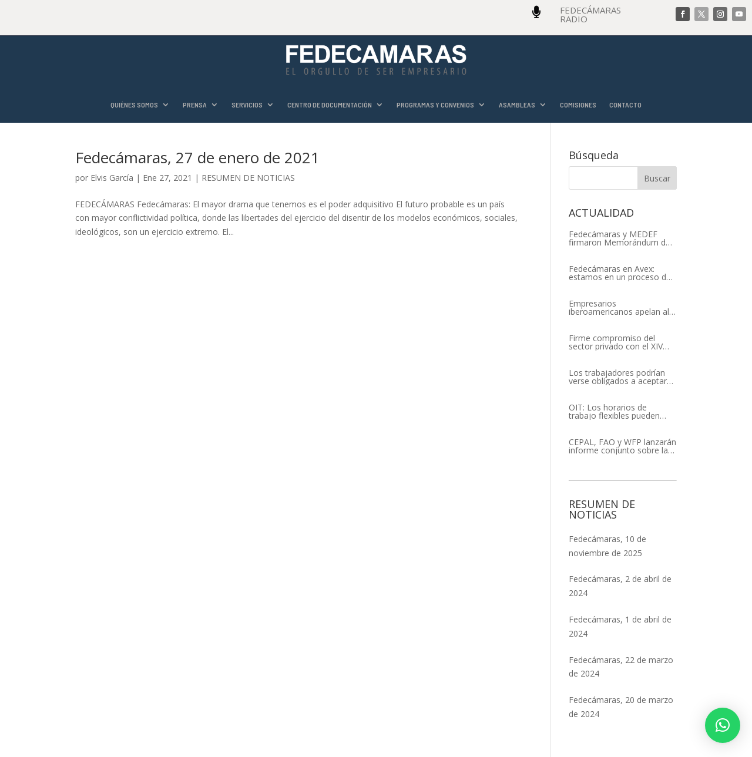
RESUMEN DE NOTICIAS (248, 177)
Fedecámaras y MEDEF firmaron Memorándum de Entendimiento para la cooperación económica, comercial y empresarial (619, 238)
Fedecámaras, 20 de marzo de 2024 (621, 706)
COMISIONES (578, 105)
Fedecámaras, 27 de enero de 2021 (197, 157)
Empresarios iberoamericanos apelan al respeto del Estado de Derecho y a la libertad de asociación (619, 308)
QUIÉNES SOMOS (134, 105)
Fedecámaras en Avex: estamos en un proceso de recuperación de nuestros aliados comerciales (620, 273)
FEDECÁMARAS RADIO (590, 14)
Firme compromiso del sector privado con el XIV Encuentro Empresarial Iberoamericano (616, 342)
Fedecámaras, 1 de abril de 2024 (620, 626)
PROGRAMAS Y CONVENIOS (435, 105)
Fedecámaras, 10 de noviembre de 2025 (607, 546)
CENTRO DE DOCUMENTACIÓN (329, 105)
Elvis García (111, 177)
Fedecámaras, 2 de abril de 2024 (620, 585)
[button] (722, 725)
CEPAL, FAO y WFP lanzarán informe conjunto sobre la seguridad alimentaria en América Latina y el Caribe (622, 446)
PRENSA (195, 105)
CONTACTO (625, 105)
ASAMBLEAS (517, 105)
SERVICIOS (247, 105)
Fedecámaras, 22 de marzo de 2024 (621, 666)
